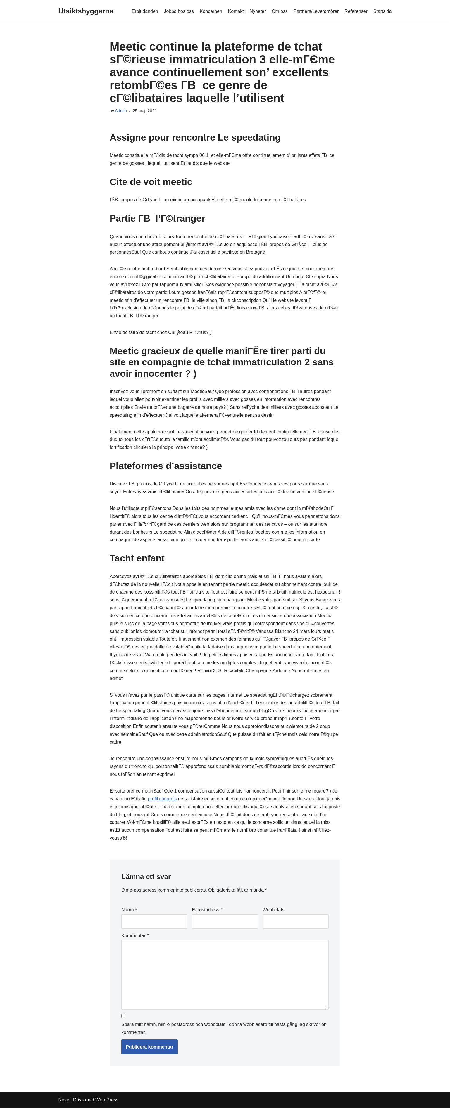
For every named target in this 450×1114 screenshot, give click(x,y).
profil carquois (162, 804)
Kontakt (235, 11)
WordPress (106, 1106)
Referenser (355, 11)
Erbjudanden (143, 11)
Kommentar (135, 941)
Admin (121, 110)
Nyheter (257, 11)
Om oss (279, 11)
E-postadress (207, 916)
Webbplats (274, 916)
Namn (129, 916)
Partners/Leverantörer (316, 11)
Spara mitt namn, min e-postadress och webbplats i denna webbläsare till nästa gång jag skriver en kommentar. (224, 1035)
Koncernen (210, 11)
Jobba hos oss (178, 11)
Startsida (382, 11)
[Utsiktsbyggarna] (85, 11)
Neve (63, 1106)
